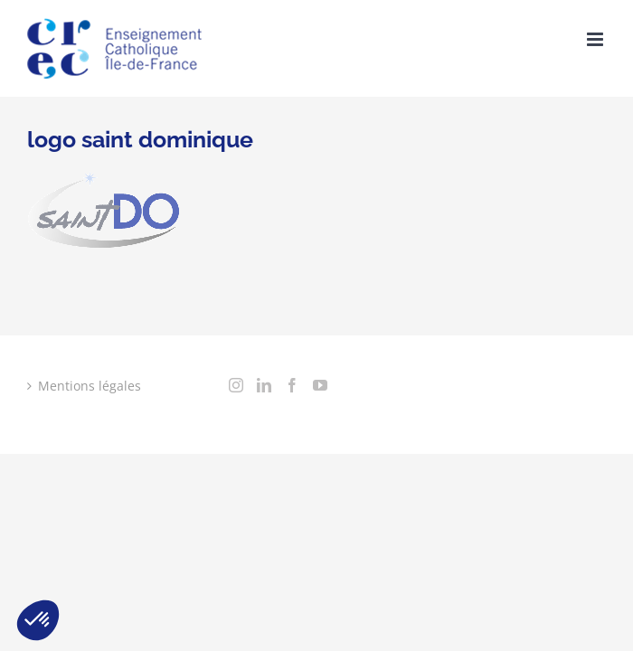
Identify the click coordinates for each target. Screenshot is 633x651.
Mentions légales (89, 385)
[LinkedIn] (62, 465)
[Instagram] (34, 465)
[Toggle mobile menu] (596, 39)
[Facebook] (90, 465)
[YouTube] (118, 465)
